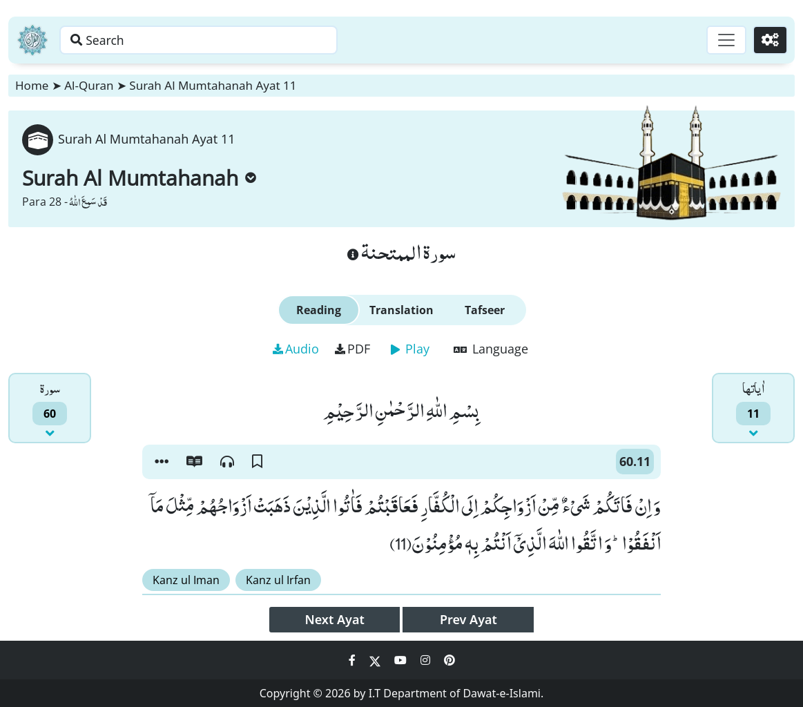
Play (410, 348)
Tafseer (485, 310)
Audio (296, 348)
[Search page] (216, 40)
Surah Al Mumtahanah (139, 178)
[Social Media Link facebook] (353, 660)
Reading (318, 310)
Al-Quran (88, 85)
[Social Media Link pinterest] (449, 660)
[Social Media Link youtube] (401, 660)
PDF (352, 348)
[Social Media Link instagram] (426, 660)
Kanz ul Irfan (278, 580)
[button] (162, 461)
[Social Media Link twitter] (376, 660)
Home (31, 85)
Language (491, 348)
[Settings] (769, 40)
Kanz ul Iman (186, 580)
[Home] (32, 40)
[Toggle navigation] (724, 40)
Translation (401, 310)
